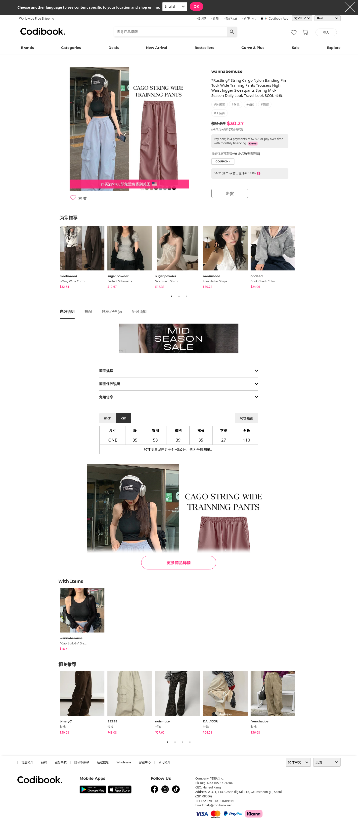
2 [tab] (179, 296)
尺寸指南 (246, 418)
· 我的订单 (230, 19)
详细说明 (67, 311)
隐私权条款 (81, 762)
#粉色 (236, 104)
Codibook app (278, 18)
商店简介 (27, 762)
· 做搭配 (201, 19)
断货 (230, 193)
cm (123, 418)
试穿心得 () (112, 311)
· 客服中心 (249, 19)
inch (108, 418)
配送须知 (139, 311)
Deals (113, 47)
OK (196, 6)
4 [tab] (189, 742)
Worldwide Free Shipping (36, 18)
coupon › (223, 161)
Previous (55, 258)
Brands (27, 47)
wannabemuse (226, 71)
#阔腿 (265, 104)
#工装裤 (219, 113)
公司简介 (164, 762)
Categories (71, 47)
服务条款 (61, 762)
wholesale (124, 762)
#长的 (250, 104)
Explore (334, 47)
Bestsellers (204, 47)
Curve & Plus (252, 47)
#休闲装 (219, 104)
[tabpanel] (83, 258)
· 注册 (215, 19)
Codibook (42, 31)
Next (302, 258)
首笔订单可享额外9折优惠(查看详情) (235, 153)
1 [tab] (171, 296)
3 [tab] (186, 296)
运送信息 (103, 762)
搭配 (88, 311)
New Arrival (156, 47)
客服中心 (145, 762)
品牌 (44, 762)
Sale (296, 47)
